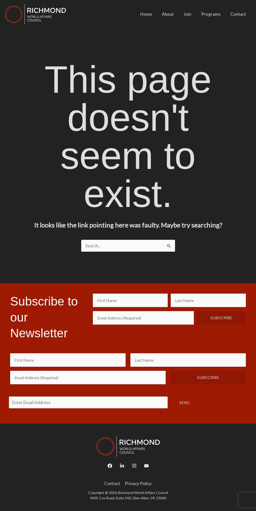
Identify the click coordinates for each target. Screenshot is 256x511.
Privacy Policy (138, 483)
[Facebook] (110, 466)
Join (190, 14)
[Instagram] (134, 466)
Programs (212, 14)
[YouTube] (146, 466)
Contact (239, 14)
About (172, 14)
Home (152, 14)
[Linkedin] (122, 466)
